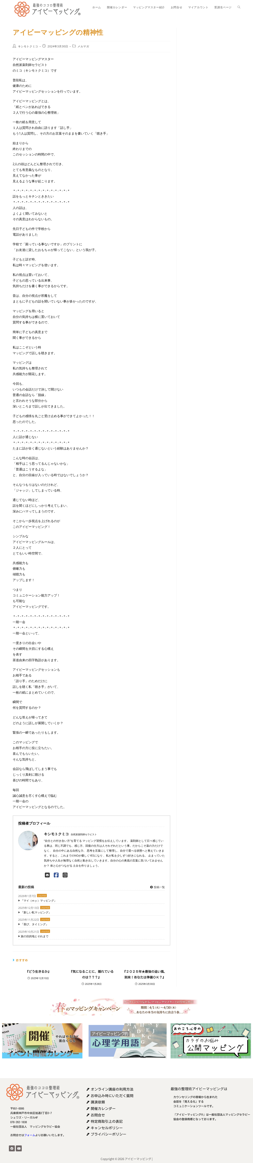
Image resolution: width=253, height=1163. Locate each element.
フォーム (29, 1135)
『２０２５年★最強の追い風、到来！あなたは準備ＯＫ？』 (145, 974)
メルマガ (83, 46)
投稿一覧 (157, 887)
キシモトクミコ (28, 46)
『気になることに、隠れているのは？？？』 (91, 974)
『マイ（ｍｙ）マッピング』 (39, 900)
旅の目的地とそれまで (34, 936)
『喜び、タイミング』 (34, 924)
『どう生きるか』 (38, 971)
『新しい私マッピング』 (36, 912)
